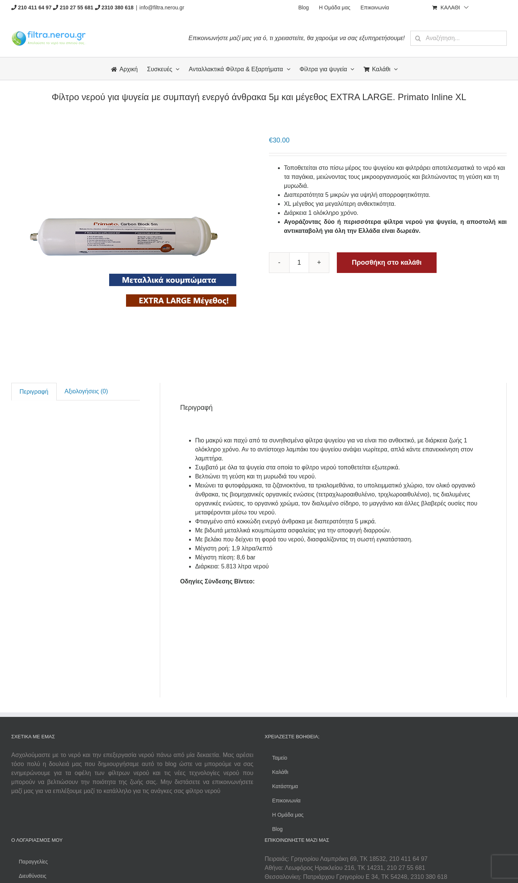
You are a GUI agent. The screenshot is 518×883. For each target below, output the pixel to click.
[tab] (34, 391)
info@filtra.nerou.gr (162, 7)
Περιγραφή (34, 391)
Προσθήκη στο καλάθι (387, 262)
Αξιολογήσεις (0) (86, 391)
